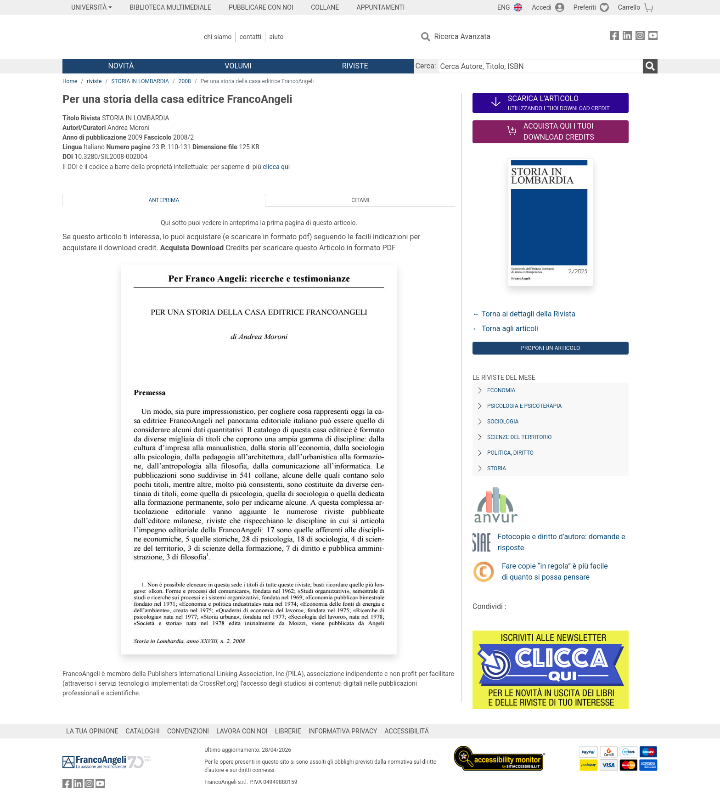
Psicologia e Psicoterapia (524, 406)
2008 (185, 81)
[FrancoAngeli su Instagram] (640, 37)
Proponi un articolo (550, 348)
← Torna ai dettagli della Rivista (523, 314)
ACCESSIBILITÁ (407, 731)
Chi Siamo (217, 36)
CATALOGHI (143, 731)
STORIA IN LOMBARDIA (140, 81)
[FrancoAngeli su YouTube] (653, 37)
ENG (503, 7)
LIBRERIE (288, 731)
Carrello (629, 7)
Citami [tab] (360, 200)
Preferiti (585, 7)
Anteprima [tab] (164, 200)
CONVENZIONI (188, 731)
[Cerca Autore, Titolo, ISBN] (540, 66)
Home (69, 81)
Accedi (541, 7)
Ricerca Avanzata (462, 36)
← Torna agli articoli (505, 328)
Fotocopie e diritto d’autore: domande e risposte (561, 542)
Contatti (250, 36)
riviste (94, 81)
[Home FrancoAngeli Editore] (123, 37)
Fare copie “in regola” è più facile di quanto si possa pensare (555, 571)
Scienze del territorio (519, 437)
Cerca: (426, 66)
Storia (496, 468)
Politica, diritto (510, 453)
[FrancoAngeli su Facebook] (614, 37)
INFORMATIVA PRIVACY (343, 731)
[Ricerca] (650, 66)
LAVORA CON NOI (242, 731)
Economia (501, 390)
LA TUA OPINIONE (92, 731)
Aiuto (276, 36)
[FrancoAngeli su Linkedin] (627, 37)
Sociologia (502, 421)
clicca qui (276, 166)
